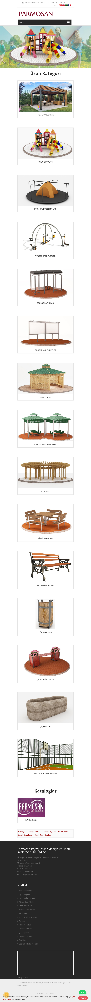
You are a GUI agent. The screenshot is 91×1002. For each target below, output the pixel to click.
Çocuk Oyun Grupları (43, 835)
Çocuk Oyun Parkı (25, 835)
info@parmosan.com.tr (33, 2)
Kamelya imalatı (33, 831)
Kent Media (50, 993)
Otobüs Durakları (24, 906)
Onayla (83, 998)
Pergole (21, 921)
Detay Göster (22, 977)
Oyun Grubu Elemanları (27, 898)
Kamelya (21, 831)
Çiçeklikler (22, 940)
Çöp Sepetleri (23, 932)
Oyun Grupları (23, 894)
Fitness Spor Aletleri (26, 902)
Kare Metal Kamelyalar (27, 917)
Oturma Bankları (24, 928)
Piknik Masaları (24, 925)
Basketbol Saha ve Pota (27, 944)
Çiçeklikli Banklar (24, 936)
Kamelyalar (22, 913)
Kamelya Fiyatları (49, 831)
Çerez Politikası (22, 985)
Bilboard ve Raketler (26, 909)
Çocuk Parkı (63, 831)
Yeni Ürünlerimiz (24, 890)
